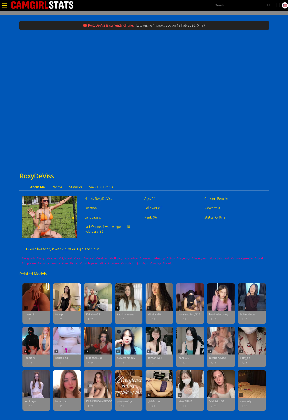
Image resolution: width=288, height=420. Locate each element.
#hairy (40, 258)
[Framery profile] (36, 347)
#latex (78, 258)
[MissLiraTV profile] (159, 303)
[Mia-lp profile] (67, 303)
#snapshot (127, 263)
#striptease (29, 263)
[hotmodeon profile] (252, 303)
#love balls (215, 258)
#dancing (159, 258)
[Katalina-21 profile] (98, 303)
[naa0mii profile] (36, 303)
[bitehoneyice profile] (221, 347)
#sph (145, 263)
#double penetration (93, 263)
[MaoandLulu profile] (98, 347)
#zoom (55, 263)
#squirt (259, 258)
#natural (89, 258)
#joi (138, 263)
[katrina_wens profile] (128, 303)
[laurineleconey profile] (221, 303)
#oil (226, 258)
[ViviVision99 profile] (221, 390)
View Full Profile (101, 187)
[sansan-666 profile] (159, 347)
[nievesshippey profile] (128, 347)
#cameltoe (131, 258)
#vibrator (43, 263)
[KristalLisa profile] (67, 347)
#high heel (65, 258)
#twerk (167, 263)
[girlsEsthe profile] (159, 390)
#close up (145, 258)
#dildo (171, 258)
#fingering (183, 258)
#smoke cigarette (242, 258)
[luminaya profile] (36, 390)
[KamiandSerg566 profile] (190, 303)
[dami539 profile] (190, 347)
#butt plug (115, 258)
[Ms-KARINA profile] (190, 390)
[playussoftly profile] (128, 390)
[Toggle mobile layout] (278, 5)
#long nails (28, 258)
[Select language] (285, 5)
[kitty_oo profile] (252, 347)
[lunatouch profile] (67, 390)
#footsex (113, 263)
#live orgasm (199, 258)
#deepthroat (70, 263)
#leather (51, 258)
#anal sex (101, 258)
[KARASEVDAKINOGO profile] (98, 390)
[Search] (259, 5)
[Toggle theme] (268, 5)
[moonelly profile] (252, 390)
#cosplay (155, 263)
